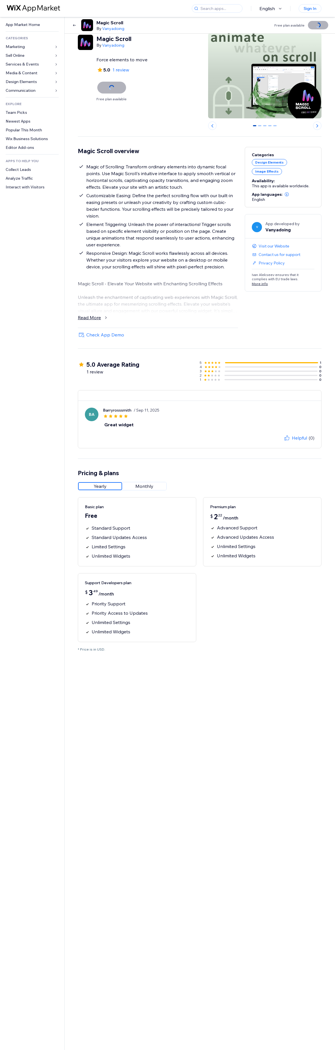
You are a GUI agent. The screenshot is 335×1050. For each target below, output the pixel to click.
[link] (32, 24)
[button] (286, 194)
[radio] (100, 486)
